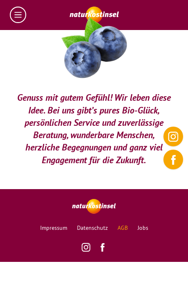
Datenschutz (92, 227)
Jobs (143, 227)
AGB (123, 227)
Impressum (53, 227)
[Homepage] (94, 15)
